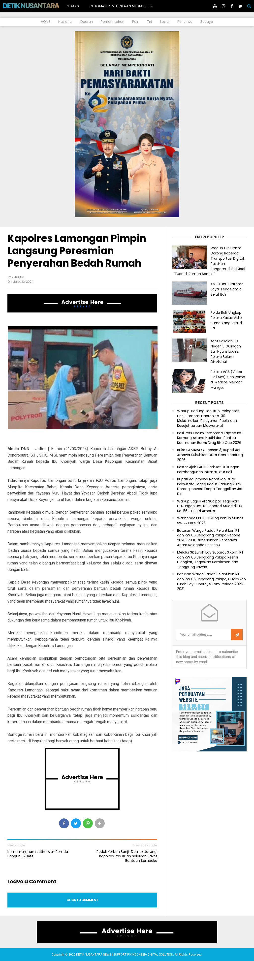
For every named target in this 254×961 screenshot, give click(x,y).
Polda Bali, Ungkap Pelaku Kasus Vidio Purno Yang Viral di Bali (227, 320)
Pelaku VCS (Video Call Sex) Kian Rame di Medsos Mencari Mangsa (228, 379)
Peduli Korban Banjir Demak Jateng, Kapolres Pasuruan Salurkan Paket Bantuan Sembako (126, 856)
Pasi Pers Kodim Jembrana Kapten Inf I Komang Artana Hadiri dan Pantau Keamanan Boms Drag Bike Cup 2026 (210, 438)
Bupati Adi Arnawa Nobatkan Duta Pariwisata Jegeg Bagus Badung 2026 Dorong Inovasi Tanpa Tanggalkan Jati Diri (210, 486)
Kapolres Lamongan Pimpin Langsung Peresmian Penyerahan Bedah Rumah (76, 250)
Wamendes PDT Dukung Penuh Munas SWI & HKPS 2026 (210, 521)
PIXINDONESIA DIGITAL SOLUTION (150, 954)
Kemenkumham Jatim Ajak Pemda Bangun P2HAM (37, 853)
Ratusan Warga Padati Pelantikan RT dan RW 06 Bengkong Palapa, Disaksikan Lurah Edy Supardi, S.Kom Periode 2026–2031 (211, 581)
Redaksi (73, 6)
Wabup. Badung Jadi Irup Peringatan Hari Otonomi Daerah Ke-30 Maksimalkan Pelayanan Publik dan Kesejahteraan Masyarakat (208, 418)
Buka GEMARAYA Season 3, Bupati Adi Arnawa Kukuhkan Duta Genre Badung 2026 (210, 455)
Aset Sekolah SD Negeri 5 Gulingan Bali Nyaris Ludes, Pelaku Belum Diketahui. (226, 351)
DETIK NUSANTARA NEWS (40, 6)
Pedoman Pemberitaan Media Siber (121, 6)
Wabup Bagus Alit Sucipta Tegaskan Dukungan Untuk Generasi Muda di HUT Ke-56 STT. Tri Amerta (210, 506)
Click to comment (82, 900)
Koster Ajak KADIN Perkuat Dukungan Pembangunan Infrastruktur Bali (208, 469)
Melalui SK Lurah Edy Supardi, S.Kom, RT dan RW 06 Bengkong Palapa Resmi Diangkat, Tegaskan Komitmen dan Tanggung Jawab (210, 559)
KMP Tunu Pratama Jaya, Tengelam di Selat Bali (227, 289)
